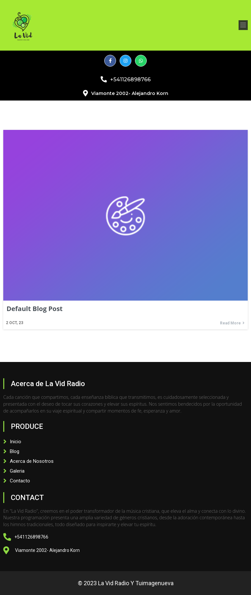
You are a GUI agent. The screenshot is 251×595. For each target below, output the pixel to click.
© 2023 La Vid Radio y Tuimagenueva (126, 583)
